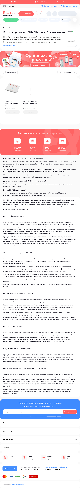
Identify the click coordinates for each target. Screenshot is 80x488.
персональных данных (54, 416)
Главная (5, 28)
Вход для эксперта (70, 6)
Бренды (11, 28)
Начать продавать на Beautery (56, 467)
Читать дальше (9, 45)
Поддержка (9, 468)
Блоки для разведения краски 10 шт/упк (12, 103)
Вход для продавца (51, 6)
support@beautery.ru (29, 469)
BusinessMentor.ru (18, 485)
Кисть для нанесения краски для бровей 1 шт (30, 103)
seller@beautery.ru (52, 469)
